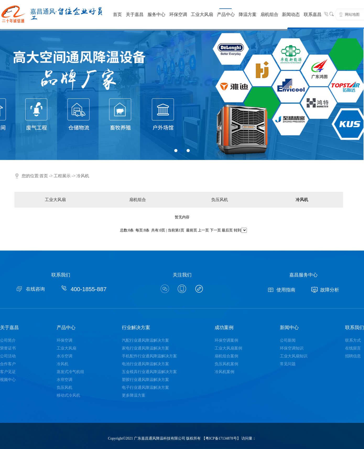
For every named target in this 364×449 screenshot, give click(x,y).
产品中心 (226, 14)
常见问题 (288, 364)
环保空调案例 (226, 340)
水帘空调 (64, 380)
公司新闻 (288, 340)
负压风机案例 (226, 364)
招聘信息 (353, 356)
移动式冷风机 (68, 395)
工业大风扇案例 (228, 348)
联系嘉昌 (313, 14)
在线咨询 (30, 289)
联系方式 (353, 340)
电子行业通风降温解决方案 (145, 387)
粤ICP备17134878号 (221, 438)
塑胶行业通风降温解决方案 (145, 380)
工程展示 (62, 176)
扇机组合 (269, 14)
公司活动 (8, 356)
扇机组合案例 (226, 356)
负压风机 (219, 199)
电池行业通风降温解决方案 (145, 364)
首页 (117, 14)
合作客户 (8, 364)
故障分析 (325, 290)
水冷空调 (64, 356)
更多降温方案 (133, 395)
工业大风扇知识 (293, 356)
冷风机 (83, 176)
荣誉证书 (8, 348)
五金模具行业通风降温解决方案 (149, 372)
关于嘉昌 (135, 14)
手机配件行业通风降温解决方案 (149, 356)
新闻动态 (291, 14)
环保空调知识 (291, 348)
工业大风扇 (202, 14)
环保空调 (178, 14)
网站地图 (352, 14)
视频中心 (8, 380)
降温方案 (248, 14)
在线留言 (353, 348)
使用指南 (281, 290)
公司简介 (8, 340)
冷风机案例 (224, 372)
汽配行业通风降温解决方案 (145, 340)
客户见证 (8, 372)
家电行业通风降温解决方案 (145, 348)
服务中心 (156, 14)
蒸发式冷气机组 (70, 372)
